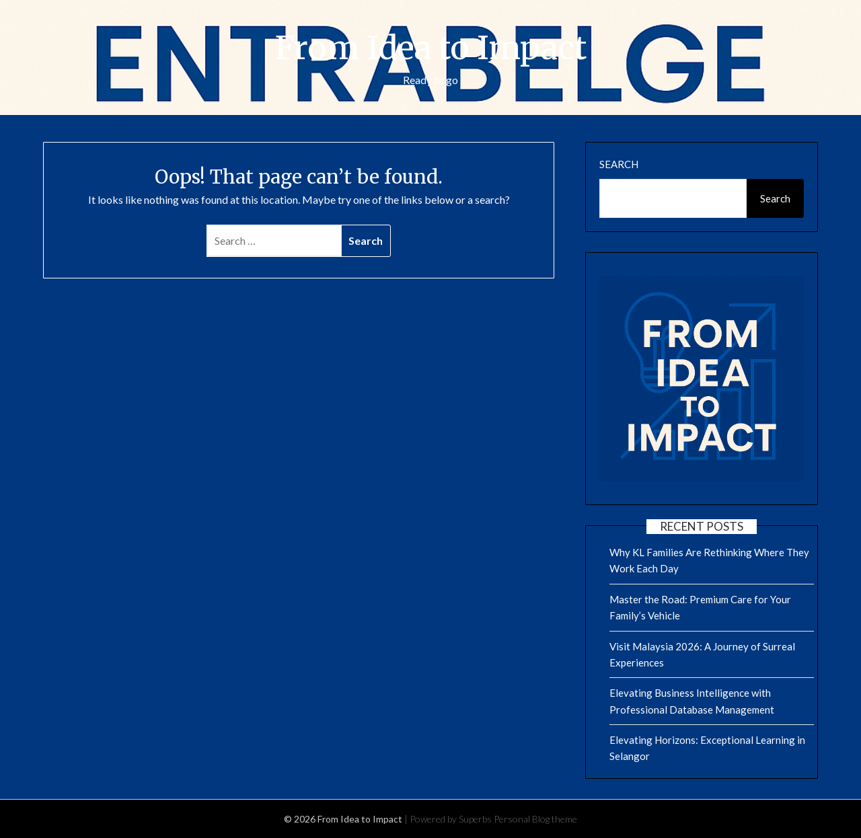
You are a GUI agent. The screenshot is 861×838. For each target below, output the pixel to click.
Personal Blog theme (535, 819)
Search (618, 164)
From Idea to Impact (431, 48)
